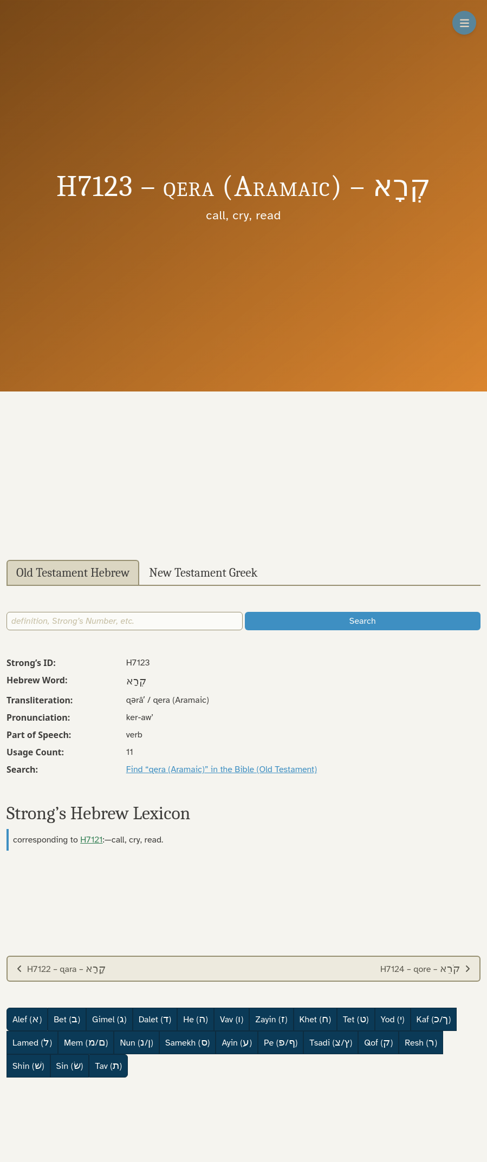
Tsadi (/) (330, 1042)
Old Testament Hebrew (72, 573)
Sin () (69, 1066)
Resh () (421, 1042)
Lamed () (32, 1042)
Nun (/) (136, 1042)
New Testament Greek (203, 573)
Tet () (355, 1019)
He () (195, 1019)
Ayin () (237, 1042)
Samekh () (187, 1042)
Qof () (378, 1042)
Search (362, 621)
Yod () (393, 1019)
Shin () (28, 1066)
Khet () (316, 1019)
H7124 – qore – (425, 969)
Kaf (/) (434, 1019)
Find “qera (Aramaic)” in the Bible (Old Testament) (221, 769)
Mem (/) (86, 1042)
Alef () (27, 1019)
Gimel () (109, 1019)
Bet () (67, 1019)
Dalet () (155, 1019)
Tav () (108, 1066)
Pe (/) (280, 1042)
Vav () (231, 1019)
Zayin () (271, 1019)
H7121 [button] (91, 839)
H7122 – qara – (61, 969)
